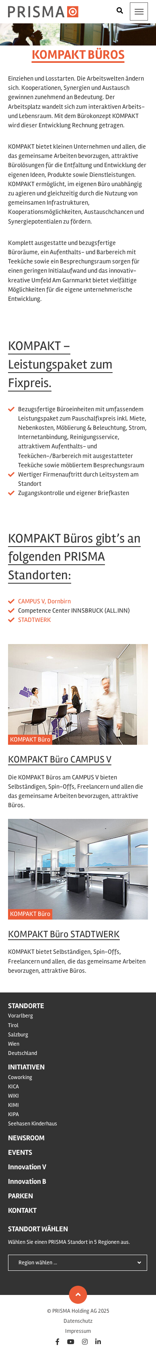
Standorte (26, 1005)
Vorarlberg (20, 1015)
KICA (13, 1086)
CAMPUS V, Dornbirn (44, 601)
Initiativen (26, 1067)
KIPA (13, 1114)
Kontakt (22, 1210)
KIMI (13, 1105)
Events (20, 1152)
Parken (20, 1195)
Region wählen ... (37, 1262)
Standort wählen (38, 1228)
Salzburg (18, 1034)
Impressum (78, 1331)
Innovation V (27, 1166)
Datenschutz (78, 1321)
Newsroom (26, 1137)
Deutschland (22, 1053)
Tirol (13, 1025)
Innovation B (27, 1181)
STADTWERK (34, 620)
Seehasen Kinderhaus (32, 1123)
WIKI (13, 1095)
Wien (13, 1043)
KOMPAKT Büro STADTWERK (64, 934)
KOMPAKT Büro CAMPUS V (59, 759)
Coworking (20, 1077)
